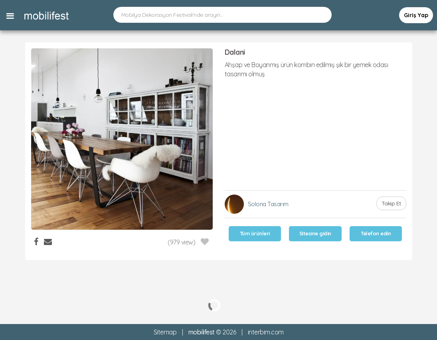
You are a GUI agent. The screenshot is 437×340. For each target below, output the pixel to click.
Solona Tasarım (268, 204)
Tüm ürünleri (255, 233)
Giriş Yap (416, 15)
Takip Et (391, 203)
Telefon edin (376, 233)
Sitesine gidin (315, 233)
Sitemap (165, 332)
